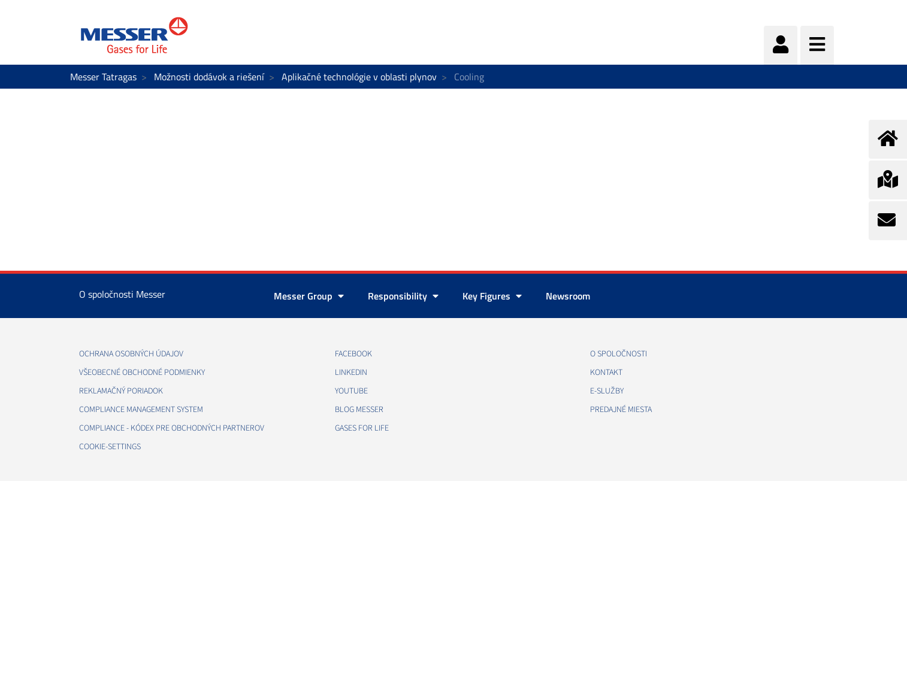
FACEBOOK (353, 354)
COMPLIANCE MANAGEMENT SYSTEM (141, 410)
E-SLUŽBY (607, 391)
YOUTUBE (351, 391)
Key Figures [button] (492, 296)
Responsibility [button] (403, 296)
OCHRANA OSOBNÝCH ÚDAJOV (131, 354)
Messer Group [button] (309, 296)
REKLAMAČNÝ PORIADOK (121, 391)
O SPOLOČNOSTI (618, 354)
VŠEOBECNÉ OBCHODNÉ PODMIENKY (142, 373)
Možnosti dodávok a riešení (209, 76)
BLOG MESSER (359, 410)
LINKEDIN (351, 373)
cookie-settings (110, 447)
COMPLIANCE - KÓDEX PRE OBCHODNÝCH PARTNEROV (171, 428)
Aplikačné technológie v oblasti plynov (359, 76)
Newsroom (568, 296)
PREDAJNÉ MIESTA (621, 410)
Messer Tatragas (103, 76)
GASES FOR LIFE (362, 428)
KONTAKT (606, 373)
